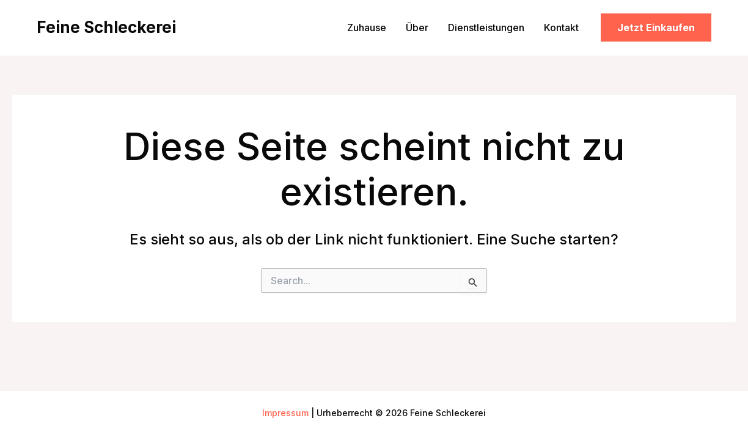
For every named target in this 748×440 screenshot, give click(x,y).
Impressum (285, 413)
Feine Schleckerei (106, 27)
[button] (656, 27)
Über (417, 27)
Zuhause (366, 27)
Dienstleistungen (486, 27)
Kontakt (561, 27)
